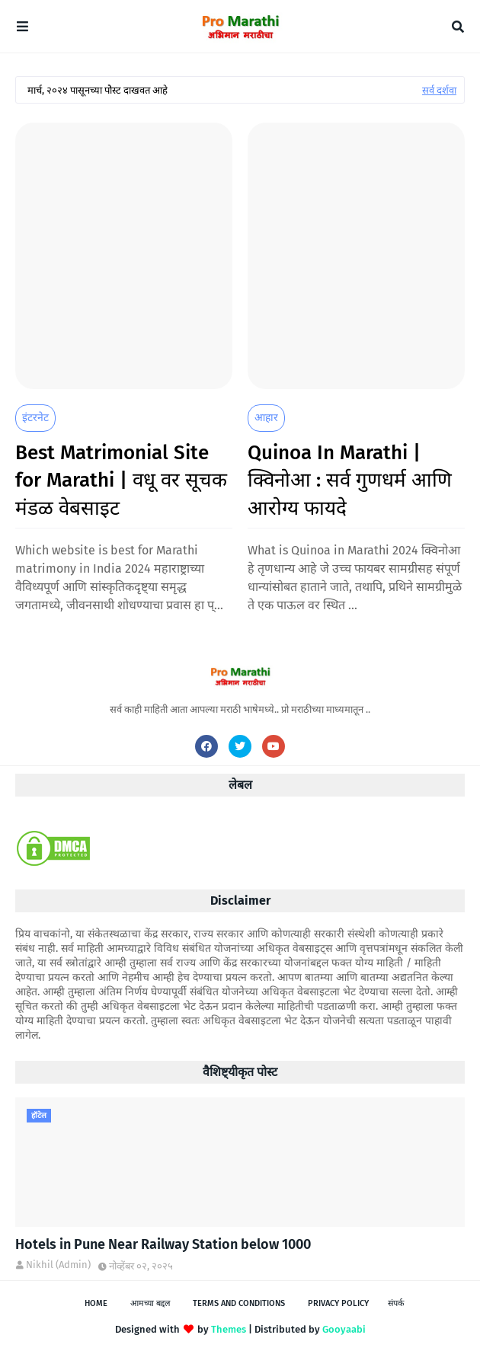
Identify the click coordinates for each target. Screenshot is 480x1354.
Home (96, 1303)
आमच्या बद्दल (150, 1303)
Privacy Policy (338, 1303)
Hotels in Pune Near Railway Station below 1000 (163, 1244)
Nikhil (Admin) (58, 1264)
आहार (266, 417)
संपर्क (396, 1303)
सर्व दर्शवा (439, 90)
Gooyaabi (344, 1329)
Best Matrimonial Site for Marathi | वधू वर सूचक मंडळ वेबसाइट (121, 480)
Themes (228, 1329)
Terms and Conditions (239, 1303)
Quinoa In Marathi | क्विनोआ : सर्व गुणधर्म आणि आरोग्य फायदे (350, 480)
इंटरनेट (35, 417)
